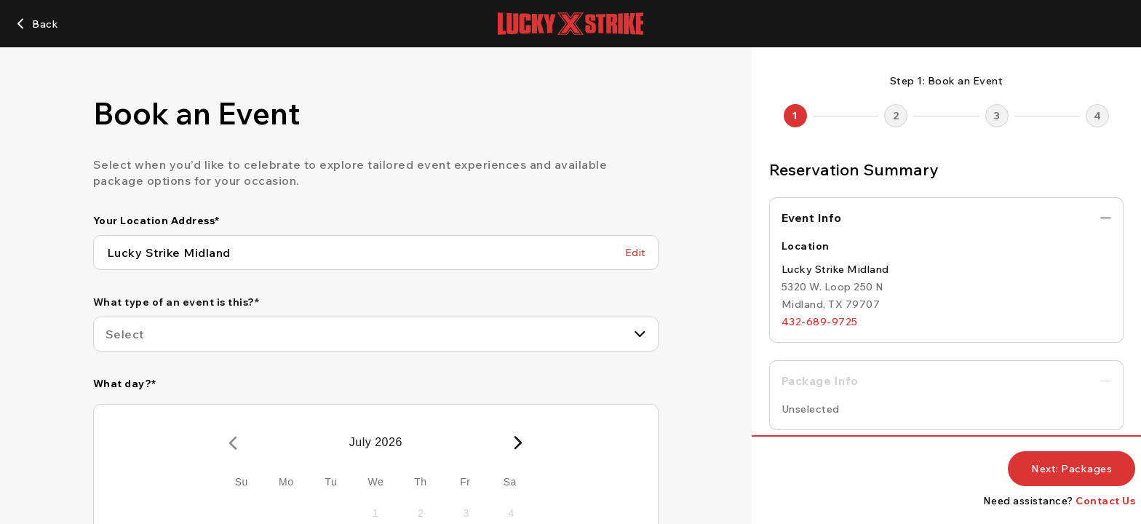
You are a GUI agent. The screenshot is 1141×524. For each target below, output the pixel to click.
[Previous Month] (232, 442)
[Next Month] (518, 442)
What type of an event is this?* (176, 302)
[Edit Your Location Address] (635, 252)
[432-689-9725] (820, 321)
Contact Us (1105, 500)
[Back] (36, 24)
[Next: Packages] (1071, 468)
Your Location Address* (156, 220)
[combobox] (376, 334)
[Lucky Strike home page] (570, 23)
